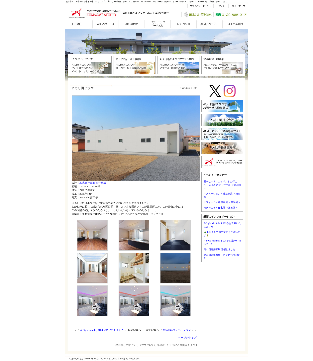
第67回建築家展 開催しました (219, 249)
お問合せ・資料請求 (197, 14)
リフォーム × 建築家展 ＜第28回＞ (222, 202)
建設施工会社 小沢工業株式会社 (158, 13)
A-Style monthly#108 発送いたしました (102, 329)
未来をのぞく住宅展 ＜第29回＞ (221, 207)
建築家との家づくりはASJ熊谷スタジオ (107, 12)
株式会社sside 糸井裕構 (92, 182)
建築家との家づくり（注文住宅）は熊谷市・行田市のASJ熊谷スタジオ (156, 345)
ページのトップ (187, 337)
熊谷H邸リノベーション (177, 329)
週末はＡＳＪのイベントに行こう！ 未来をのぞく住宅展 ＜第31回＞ (222, 185)
